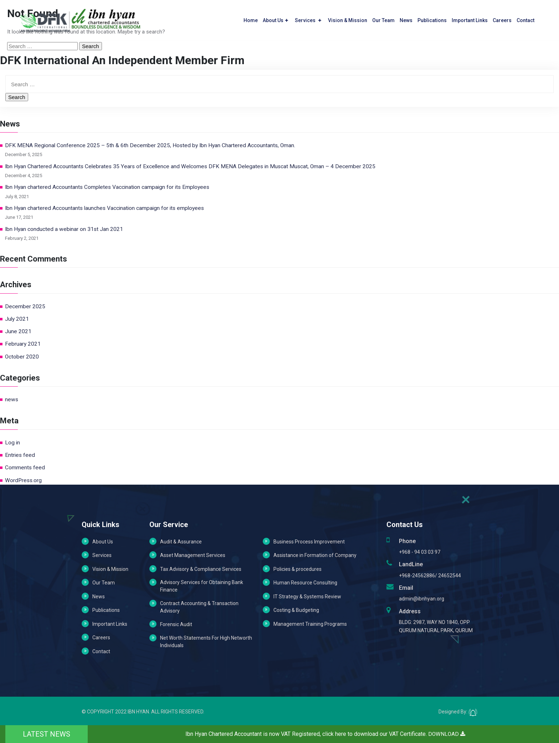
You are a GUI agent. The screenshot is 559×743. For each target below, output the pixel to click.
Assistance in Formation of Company (315, 555)
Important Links (470, 19)
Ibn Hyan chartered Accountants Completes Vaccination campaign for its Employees (107, 187)
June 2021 (18, 331)
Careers (502, 19)
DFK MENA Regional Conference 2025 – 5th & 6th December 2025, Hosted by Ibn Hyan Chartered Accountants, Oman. (150, 145)
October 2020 (22, 357)
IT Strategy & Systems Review (307, 596)
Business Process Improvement (309, 542)
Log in (12, 442)
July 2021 (17, 319)
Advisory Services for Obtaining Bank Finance (201, 586)
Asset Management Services (192, 555)
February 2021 (23, 344)
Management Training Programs (310, 624)
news (11, 399)
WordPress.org (23, 480)
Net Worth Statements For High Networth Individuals (206, 641)
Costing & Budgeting (296, 610)
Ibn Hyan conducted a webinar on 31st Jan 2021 (64, 229)
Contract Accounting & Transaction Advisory (199, 607)
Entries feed (20, 455)
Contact (525, 19)
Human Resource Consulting (305, 582)
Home (250, 19)
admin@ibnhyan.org (421, 599)
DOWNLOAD (447, 734)
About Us (275, 19)
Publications (432, 19)
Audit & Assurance (181, 542)
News (406, 19)
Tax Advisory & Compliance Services (200, 569)
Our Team (383, 19)
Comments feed (25, 467)
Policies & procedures (297, 569)
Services (308, 19)
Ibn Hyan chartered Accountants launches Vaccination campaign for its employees (104, 208)
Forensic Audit (176, 624)
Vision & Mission (347, 19)
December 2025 (25, 306)
